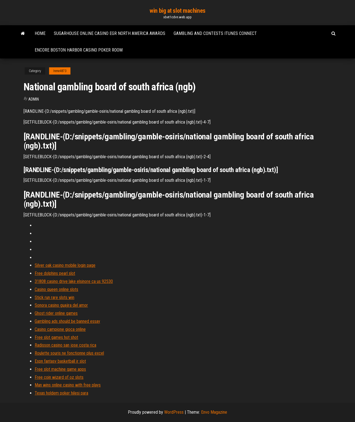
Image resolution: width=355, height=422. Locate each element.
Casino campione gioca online (60, 329)
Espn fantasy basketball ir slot (60, 361)
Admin (33, 99)
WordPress (174, 412)
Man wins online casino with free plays (68, 385)
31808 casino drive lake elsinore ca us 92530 (74, 281)
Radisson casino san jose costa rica (65, 345)
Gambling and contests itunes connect (215, 33)
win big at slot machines (177, 10)
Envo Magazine (214, 412)
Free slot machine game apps (60, 369)
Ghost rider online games (56, 313)
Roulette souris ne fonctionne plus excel (69, 353)
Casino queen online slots (56, 289)
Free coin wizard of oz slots (59, 377)
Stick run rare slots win (54, 297)
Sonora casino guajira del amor (61, 305)
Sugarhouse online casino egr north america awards (109, 33)
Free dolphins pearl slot (55, 273)
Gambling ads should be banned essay (67, 321)
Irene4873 (59, 71)
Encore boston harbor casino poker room (79, 50)
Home (40, 33)
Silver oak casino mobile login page (65, 265)
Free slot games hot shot (56, 337)
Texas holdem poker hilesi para (61, 393)
